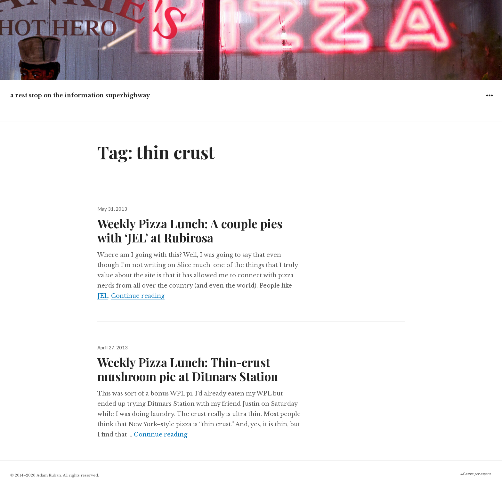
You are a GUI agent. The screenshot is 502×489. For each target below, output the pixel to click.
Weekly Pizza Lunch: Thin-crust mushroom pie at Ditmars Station (187, 369)
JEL (102, 295)
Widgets (489, 100)
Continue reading (138, 295)
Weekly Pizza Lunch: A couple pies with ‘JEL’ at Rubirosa (189, 230)
